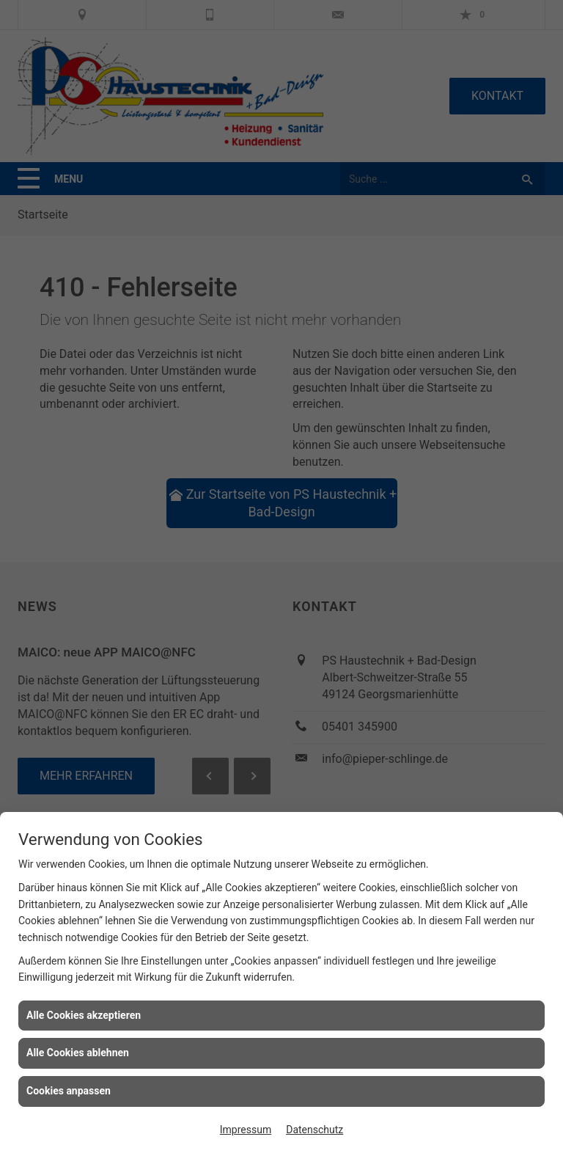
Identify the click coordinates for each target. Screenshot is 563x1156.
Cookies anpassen (68, 1091)
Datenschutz (314, 1129)
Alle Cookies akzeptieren (83, 1015)
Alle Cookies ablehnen (77, 1052)
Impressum (245, 1129)
